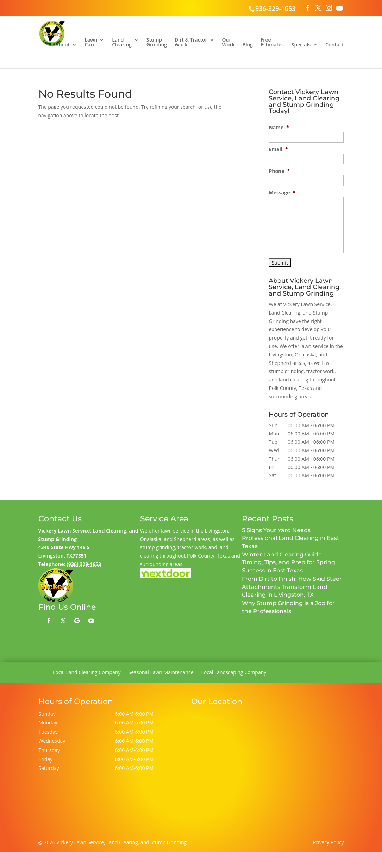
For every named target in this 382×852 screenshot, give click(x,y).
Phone (279, 171)
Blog (247, 45)
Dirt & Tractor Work (191, 42)
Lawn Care (90, 42)
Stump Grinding (156, 42)
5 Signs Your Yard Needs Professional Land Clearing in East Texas (290, 538)
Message (282, 192)
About (62, 45)
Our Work (228, 42)
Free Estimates (272, 42)
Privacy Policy (328, 842)
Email (278, 149)
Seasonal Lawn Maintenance (160, 673)
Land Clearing (122, 42)
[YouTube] (339, 8)
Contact (334, 45)
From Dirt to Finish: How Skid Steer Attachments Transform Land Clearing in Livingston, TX (292, 587)
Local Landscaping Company (233, 673)
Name (279, 127)
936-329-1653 (275, 8)
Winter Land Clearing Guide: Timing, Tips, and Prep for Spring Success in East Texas (288, 562)
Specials (301, 45)
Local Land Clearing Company (86, 673)
